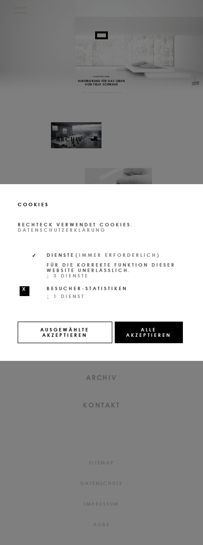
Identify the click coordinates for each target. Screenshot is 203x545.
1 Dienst (66, 296)
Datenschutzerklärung (62, 229)
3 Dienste (68, 275)
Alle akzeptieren (148, 332)
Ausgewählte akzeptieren (64, 332)
